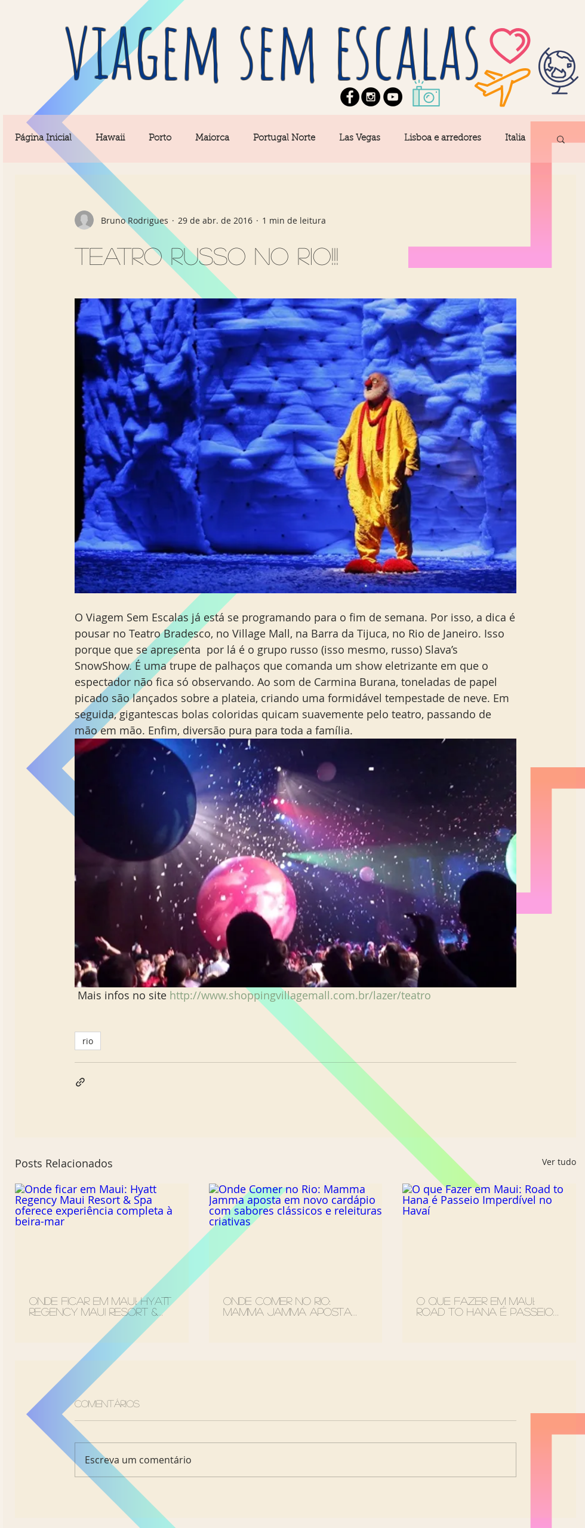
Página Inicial (43, 138)
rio (87, 1041)
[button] (560, 139)
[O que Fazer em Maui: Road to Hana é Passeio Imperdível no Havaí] (489, 1232)
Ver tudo (559, 1161)
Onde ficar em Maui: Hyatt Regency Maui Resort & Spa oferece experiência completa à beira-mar (100, 1306)
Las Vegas (359, 138)
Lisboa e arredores (442, 138)
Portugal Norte (284, 138)
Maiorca (212, 138)
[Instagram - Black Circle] (370, 96)
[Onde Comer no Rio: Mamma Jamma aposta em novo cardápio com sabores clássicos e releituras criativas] (296, 1233)
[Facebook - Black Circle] (349, 96)
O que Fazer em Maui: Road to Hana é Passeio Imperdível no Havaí (485, 1306)
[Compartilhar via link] (80, 1082)
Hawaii (110, 138)
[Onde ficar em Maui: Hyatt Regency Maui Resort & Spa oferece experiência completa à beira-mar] (102, 1232)
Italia (515, 138)
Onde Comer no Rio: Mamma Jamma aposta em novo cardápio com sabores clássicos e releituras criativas (289, 1306)
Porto (160, 138)
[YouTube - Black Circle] (392, 96)
